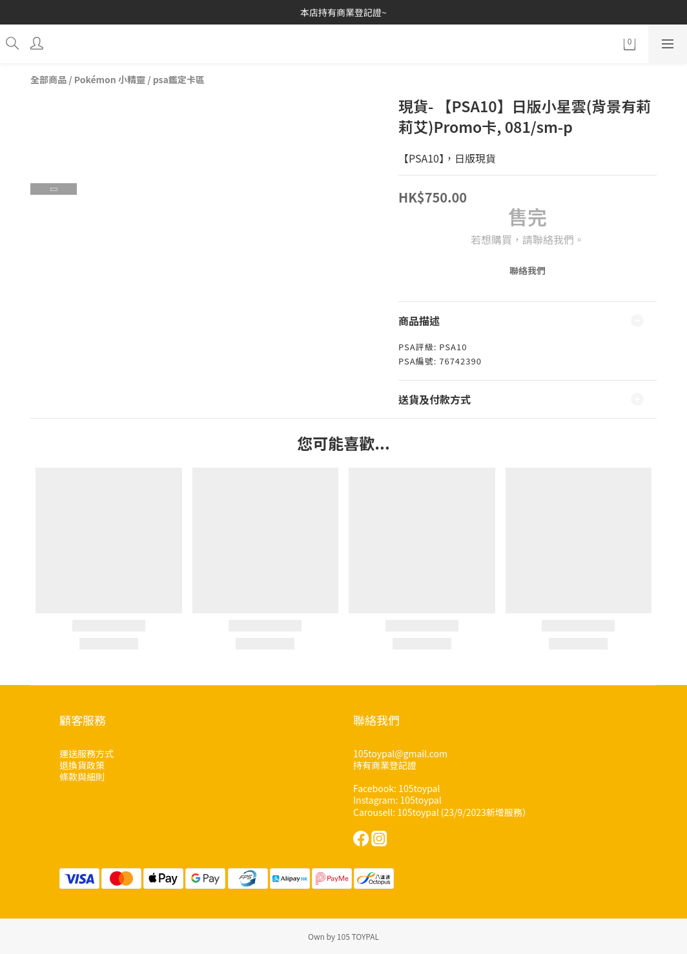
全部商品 (48, 79)
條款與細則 (82, 776)
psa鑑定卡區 (179, 79)
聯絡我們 (527, 270)
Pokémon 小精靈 (109, 79)
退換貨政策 (82, 765)
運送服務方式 (86, 753)
